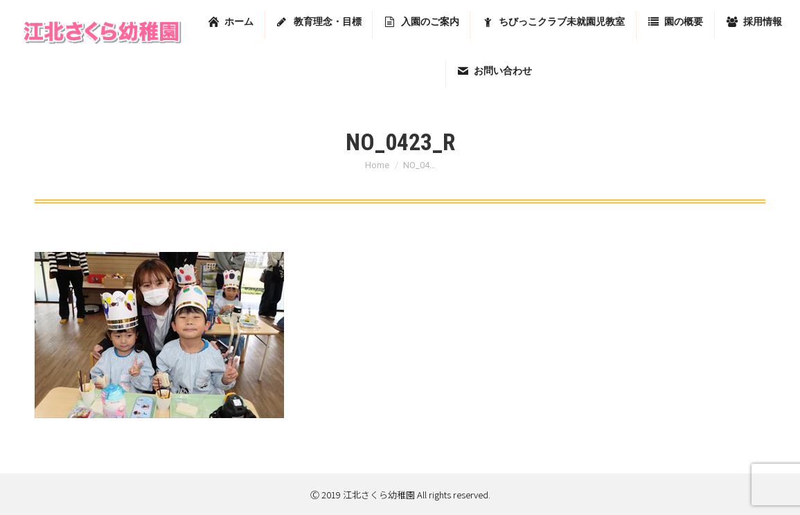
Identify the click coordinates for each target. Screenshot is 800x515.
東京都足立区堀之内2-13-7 (618, 15)
